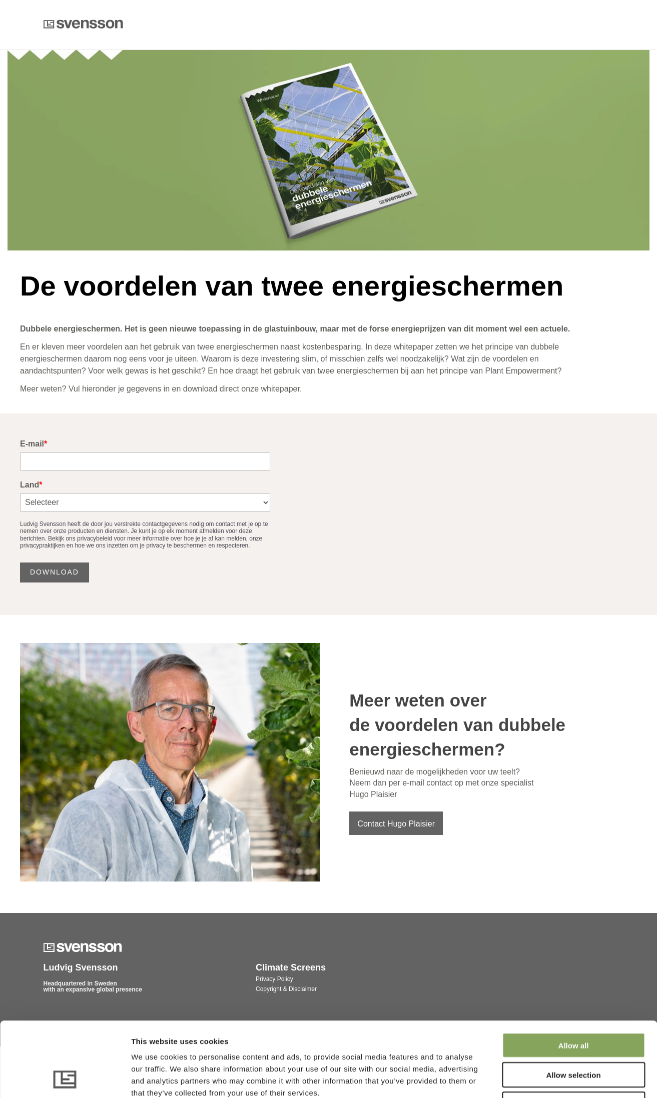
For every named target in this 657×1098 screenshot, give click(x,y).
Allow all (573, 975)
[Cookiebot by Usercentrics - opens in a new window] (65, 1078)
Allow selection (573, 1004)
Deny (573, 1034)
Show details (525, 1078)
